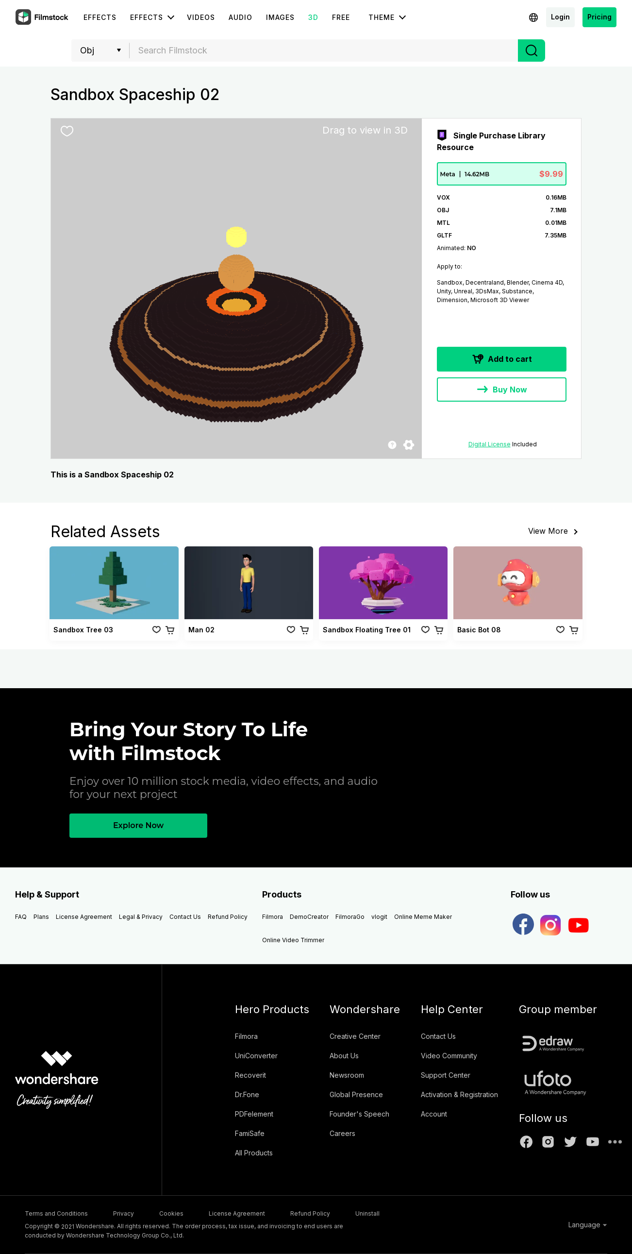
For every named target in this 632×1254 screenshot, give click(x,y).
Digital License (489, 444)
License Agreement (84, 916)
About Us (344, 1055)
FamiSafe (250, 1133)
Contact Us (185, 916)
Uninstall (367, 1213)
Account (434, 1114)
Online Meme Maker (423, 916)
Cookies (171, 1213)
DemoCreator (309, 916)
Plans (41, 916)
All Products (254, 1153)
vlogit (379, 916)
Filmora (272, 916)
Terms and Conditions (56, 1213)
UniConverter (256, 1055)
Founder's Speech (359, 1114)
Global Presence (356, 1094)
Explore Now (138, 825)
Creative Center (355, 1036)
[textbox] (324, 50)
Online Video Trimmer (293, 940)
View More (555, 532)
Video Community (449, 1055)
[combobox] (324, 50)
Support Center (445, 1075)
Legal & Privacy (141, 916)
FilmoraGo (350, 916)
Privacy (123, 1213)
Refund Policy (228, 916)
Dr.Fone (247, 1094)
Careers (342, 1133)
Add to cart (501, 359)
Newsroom (347, 1075)
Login (560, 17)
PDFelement (254, 1114)
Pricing (599, 17)
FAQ (21, 916)
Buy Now (501, 390)
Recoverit (250, 1075)
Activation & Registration (459, 1094)
